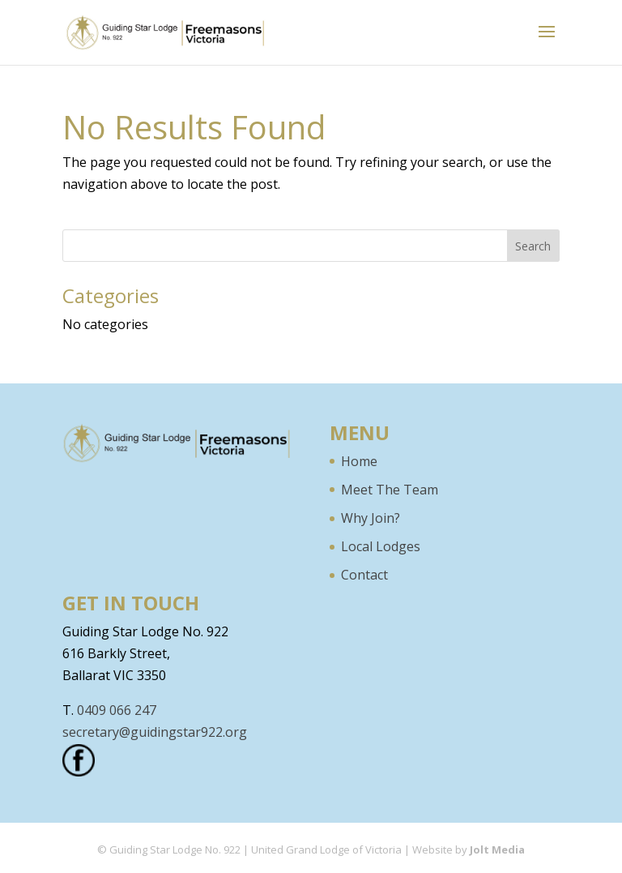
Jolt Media (497, 849)
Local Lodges (380, 546)
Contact (364, 575)
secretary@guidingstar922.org (154, 732)
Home (359, 461)
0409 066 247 (116, 710)
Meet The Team (389, 490)
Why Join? (370, 518)
